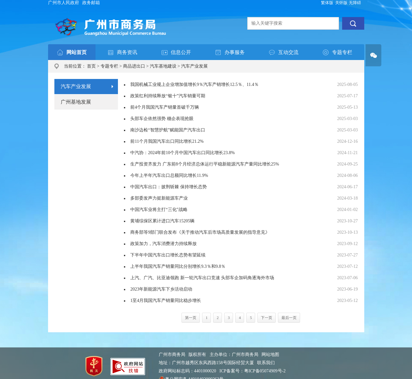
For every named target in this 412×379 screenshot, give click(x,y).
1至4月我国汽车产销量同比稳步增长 (165, 300)
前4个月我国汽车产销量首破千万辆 (164, 107)
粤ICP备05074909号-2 (265, 371)
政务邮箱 (91, 2)
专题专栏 (109, 66)
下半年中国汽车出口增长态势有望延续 (168, 255)
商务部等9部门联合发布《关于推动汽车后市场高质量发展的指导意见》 (200, 232)
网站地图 (270, 354)
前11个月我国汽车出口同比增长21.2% (167, 141)
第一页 (190, 318)
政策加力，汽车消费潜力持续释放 (163, 243)
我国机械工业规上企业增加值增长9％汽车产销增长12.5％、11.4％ (194, 84)
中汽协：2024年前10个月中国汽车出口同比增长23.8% (182, 152)
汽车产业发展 (194, 66)
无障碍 (355, 2)
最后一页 (289, 318)
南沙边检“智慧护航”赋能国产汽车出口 (167, 130)
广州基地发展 (76, 102)
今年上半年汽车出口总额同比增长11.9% (169, 175)
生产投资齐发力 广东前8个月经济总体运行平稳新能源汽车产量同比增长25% (204, 164)
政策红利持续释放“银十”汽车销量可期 (167, 95)
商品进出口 (134, 66)
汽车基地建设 (163, 66)
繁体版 (327, 2)
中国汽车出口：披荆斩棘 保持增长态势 (168, 186)
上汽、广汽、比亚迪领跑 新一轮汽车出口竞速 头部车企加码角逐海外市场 (202, 277)
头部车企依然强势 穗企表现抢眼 (162, 118)
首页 (91, 66)
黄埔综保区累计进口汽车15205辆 (162, 221)
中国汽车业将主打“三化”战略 (158, 209)
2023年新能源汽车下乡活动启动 (161, 289)
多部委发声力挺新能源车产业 (159, 198)
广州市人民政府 (63, 2)
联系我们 (266, 362)
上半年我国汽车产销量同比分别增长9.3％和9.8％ (177, 266)
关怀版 (341, 2)
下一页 (266, 318)
